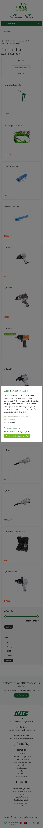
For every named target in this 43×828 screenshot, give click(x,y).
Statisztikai (11, 420)
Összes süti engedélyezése (17, 436)
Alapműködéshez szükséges (18, 417)
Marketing (11, 423)
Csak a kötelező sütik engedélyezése (17, 431)
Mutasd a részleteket (12, 428)
